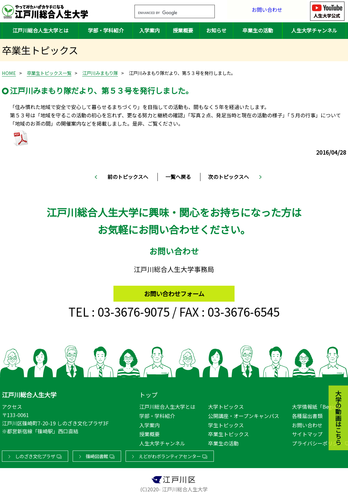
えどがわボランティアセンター (170, 455)
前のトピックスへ (127, 176)
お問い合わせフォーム (174, 291)
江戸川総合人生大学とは (40, 30)
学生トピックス (226, 424)
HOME (9, 73)
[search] (167, 13)
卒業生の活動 (258, 30)
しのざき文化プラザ (35, 455)
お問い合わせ (267, 11)
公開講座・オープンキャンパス (243, 414)
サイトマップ (307, 433)
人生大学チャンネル (314, 30)
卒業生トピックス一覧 (49, 73)
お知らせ (216, 30)
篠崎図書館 (97, 455)
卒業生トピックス (228, 433)
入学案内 (149, 30)
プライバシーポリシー (317, 442)
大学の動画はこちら (333, 383)
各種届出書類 (307, 414)
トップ (148, 393)
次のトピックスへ (228, 176)
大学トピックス (226, 405)
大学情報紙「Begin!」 (317, 405)
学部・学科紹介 (106, 30)
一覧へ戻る (178, 176)
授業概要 (183, 30)
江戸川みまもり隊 (100, 73)
